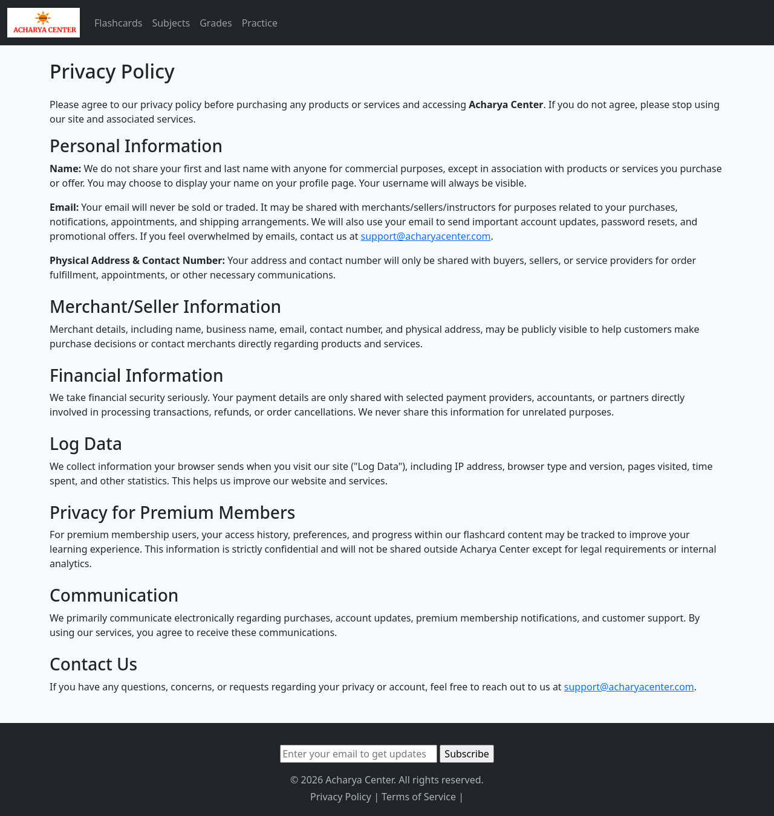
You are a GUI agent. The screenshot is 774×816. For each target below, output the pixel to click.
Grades (216, 23)
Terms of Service (419, 796)
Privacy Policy (340, 796)
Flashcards (118, 23)
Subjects (171, 23)
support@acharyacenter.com (426, 236)
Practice (260, 23)
